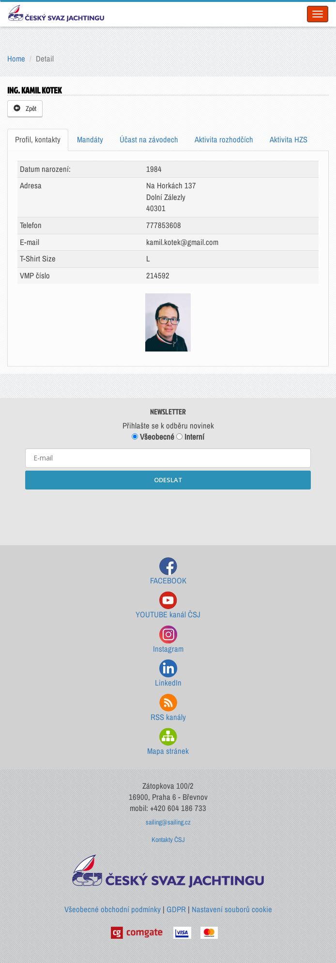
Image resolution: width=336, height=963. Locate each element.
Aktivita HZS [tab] (288, 139)
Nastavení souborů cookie (232, 909)
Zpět (25, 108)
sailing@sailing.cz (168, 822)
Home (16, 58)
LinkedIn (168, 673)
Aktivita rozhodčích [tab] (224, 139)
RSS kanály (168, 708)
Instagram (168, 640)
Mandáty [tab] (90, 139)
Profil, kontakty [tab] (38, 139)
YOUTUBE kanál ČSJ (168, 605)
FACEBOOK (168, 571)
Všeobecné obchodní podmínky (112, 909)
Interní (190, 436)
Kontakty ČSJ (168, 839)
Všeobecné (153, 436)
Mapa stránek (168, 742)
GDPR (176, 909)
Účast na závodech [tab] (149, 139)
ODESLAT (168, 479)
